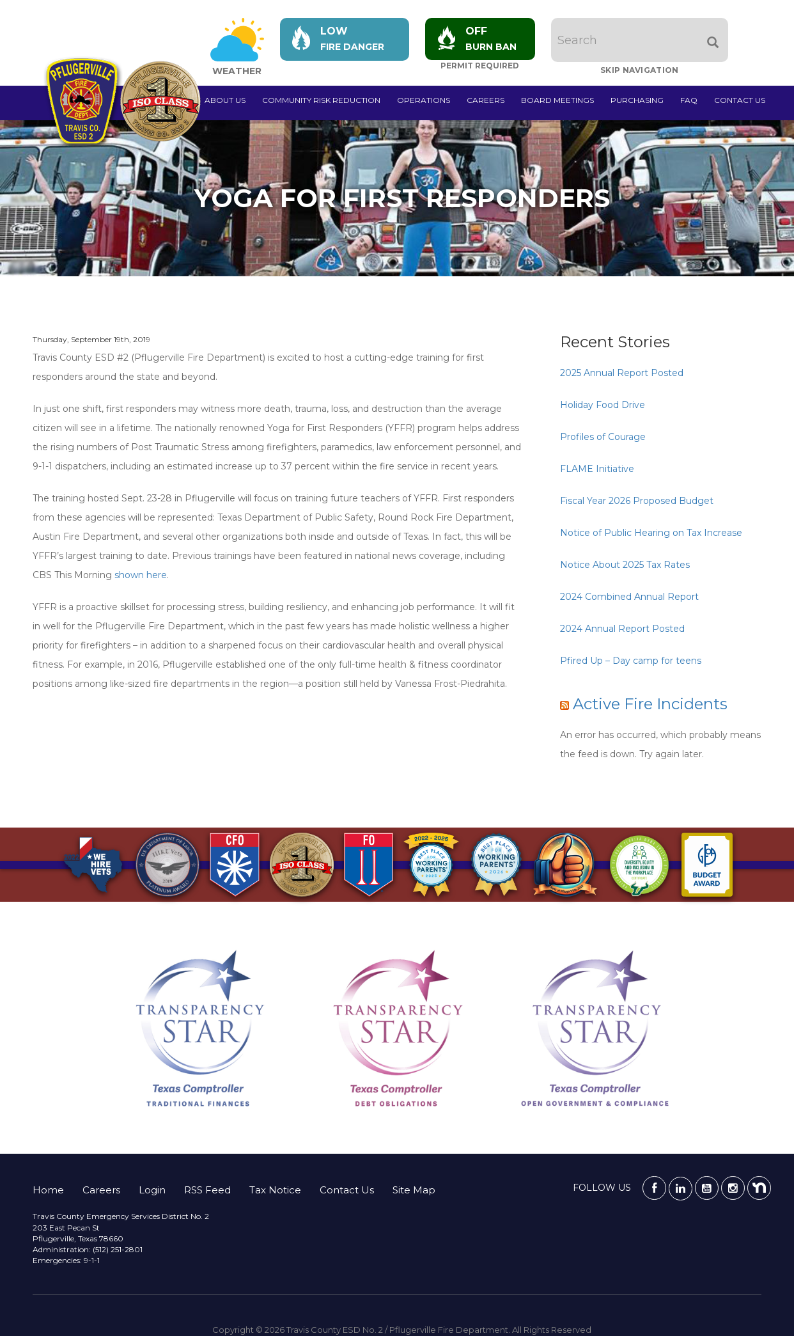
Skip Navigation (641, 70)
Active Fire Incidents (650, 704)
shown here (140, 575)
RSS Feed (207, 1190)
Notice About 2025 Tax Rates (625, 564)
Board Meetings (557, 100)
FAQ (688, 100)
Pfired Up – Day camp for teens (630, 660)
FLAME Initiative (597, 469)
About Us (225, 100)
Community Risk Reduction (321, 100)
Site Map (414, 1190)
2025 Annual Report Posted (621, 373)
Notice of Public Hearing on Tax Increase (651, 532)
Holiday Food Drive (602, 405)
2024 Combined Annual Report (629, 596)
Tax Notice (275, 1190)
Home (48, 1190)
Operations (423, 100)
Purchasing (637, 100)
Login (152, 1190)
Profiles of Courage (603, 437)
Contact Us (739, 100)
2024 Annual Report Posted (622, 628)
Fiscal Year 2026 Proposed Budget (636, 501)
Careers (485, 100)
